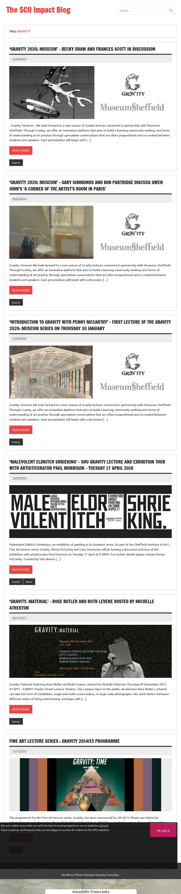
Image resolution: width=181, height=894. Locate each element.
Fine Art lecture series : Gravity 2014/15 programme (64, 741)
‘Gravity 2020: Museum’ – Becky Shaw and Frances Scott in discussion (82, 49)
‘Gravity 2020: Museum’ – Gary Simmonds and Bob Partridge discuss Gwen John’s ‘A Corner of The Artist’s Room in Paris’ (86, 185)
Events (16, 162)
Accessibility (81, 891)
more (104, 825)
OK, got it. (163, 830)
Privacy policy (100, 891)
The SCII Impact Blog (38, 9)
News (29, 581)
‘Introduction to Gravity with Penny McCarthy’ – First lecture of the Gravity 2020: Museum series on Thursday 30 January (90, 325)
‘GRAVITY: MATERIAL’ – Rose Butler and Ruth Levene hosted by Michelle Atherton (81, 604)
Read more (20, 150)
